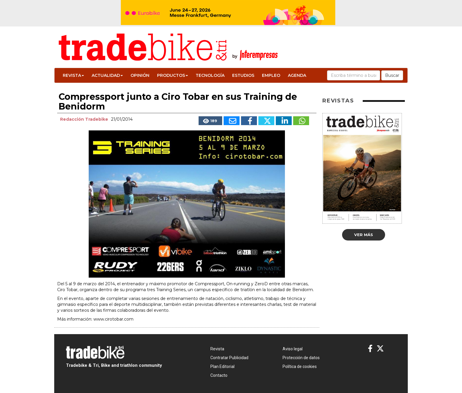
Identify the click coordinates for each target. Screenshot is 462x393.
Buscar (392, 75)
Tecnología (210, 75)
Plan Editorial (222, 366)
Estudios (243, 75)
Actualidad (107, 75)
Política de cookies (300, 366)
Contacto (218, 375)
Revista (73, 75)
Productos (172, 75)
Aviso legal (293, 348)
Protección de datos (301, 357)
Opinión (140, 75)
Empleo (271, 75)
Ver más (363, 234)
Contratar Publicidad (229, 357)
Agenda (297, 75)
